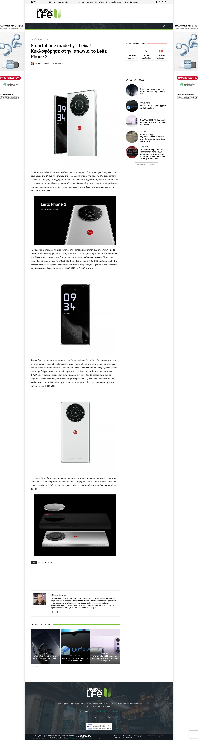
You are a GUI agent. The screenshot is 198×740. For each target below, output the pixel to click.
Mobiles (46, 39)
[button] (164, 26)
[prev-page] (32, 668)
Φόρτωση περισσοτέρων (146, 164)
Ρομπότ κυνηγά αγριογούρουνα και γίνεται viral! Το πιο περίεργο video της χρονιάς (152, 138)
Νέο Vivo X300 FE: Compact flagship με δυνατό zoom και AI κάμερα (105, 658)
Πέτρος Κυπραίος (44, 63)
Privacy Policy (74, 738)
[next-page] (36, 668)
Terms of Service (89, 738)
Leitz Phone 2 (48, 562)
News (40, 39)
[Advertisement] (146, 188)
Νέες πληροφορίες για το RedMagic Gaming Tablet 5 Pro (45, 658)
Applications (75, 655)
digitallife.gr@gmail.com (109, 711)
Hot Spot (143, 131)
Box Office (144, 146)
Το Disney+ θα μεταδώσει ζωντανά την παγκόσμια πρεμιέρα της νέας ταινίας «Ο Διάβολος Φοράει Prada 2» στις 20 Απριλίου (152, 154)
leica (40, 562)
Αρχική (33, 39)
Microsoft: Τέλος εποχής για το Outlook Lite (75, 659)
